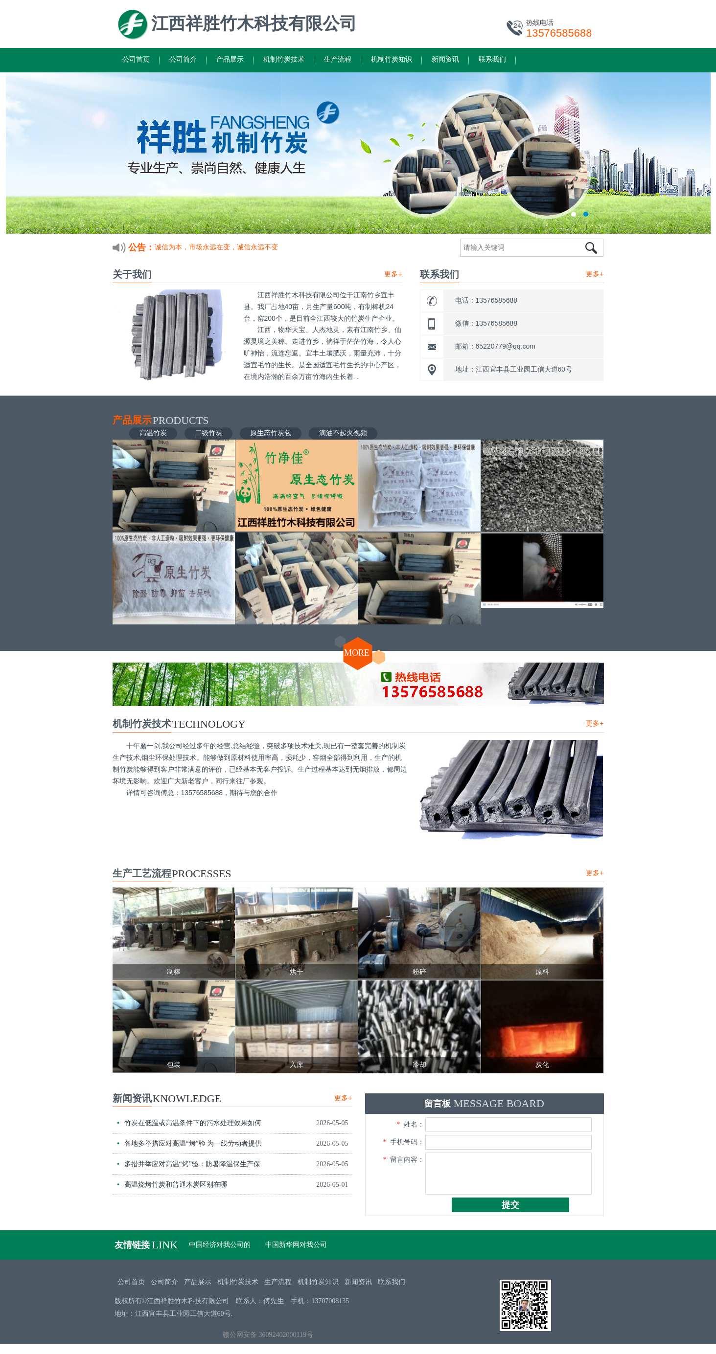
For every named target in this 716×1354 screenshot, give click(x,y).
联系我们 (492, 59)
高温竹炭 (153, 433)
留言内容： (403, 1159)
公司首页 (136, 59)
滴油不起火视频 (343, 433)
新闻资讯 (445, 59)
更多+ (393, 274)
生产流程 (337, 59)
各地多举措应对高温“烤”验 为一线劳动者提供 (193, 1143)
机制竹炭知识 (391, 59)
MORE (357, 653)
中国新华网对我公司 (296, 1244)
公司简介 (183, 59)
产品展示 (230, 59)
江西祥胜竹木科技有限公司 (254, 23)
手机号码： (403, 1142)
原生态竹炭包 (270, 433)
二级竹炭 (208, 433)
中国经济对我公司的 (220, 1244)
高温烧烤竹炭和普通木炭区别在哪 (175, 1184)
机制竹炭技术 (283, 59)
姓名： (410, 1124)
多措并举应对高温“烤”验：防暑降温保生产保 (192, 1164)
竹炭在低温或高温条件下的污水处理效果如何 (192, 1123)
